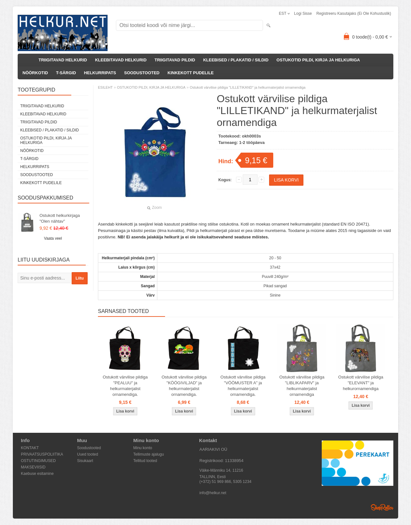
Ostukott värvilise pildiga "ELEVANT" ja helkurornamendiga (360, 383)
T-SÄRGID (66, 72)
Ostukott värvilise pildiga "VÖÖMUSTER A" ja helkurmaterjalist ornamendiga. (243, 386)
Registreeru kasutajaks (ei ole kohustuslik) (353, 13)
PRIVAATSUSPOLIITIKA (42, 454)
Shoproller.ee (382, 507)
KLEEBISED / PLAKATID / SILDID (235, 60)
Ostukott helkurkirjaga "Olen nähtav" (59, 218)
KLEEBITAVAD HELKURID (120, 60)
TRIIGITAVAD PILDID (174, 60)
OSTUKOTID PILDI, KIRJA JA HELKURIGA (318, 60)
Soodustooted (89, 448)
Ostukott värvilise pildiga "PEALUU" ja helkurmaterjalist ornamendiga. (125, 386)
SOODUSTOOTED (141, 72)
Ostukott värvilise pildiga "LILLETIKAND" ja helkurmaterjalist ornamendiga (248, 87)
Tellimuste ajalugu (148, 454)
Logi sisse (303, 13)
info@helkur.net (212, 493)
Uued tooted (87, 454)
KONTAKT (30, 448)
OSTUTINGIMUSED (38, 460)
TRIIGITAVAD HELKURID (63, 60)
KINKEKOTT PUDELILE (191, 72)
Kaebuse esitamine (37, 473)
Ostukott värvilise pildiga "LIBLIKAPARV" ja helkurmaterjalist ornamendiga (301, 386)
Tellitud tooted (145, 460)
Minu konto (142, 448)
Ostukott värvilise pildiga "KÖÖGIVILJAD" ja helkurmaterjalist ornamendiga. (184, 386)
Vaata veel (53, 238)
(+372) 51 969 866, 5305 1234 (225, 481)
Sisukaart (85, 460)
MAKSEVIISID (33, 467)
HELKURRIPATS (100, 72)
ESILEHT (105, 87)
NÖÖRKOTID (35, 72)
